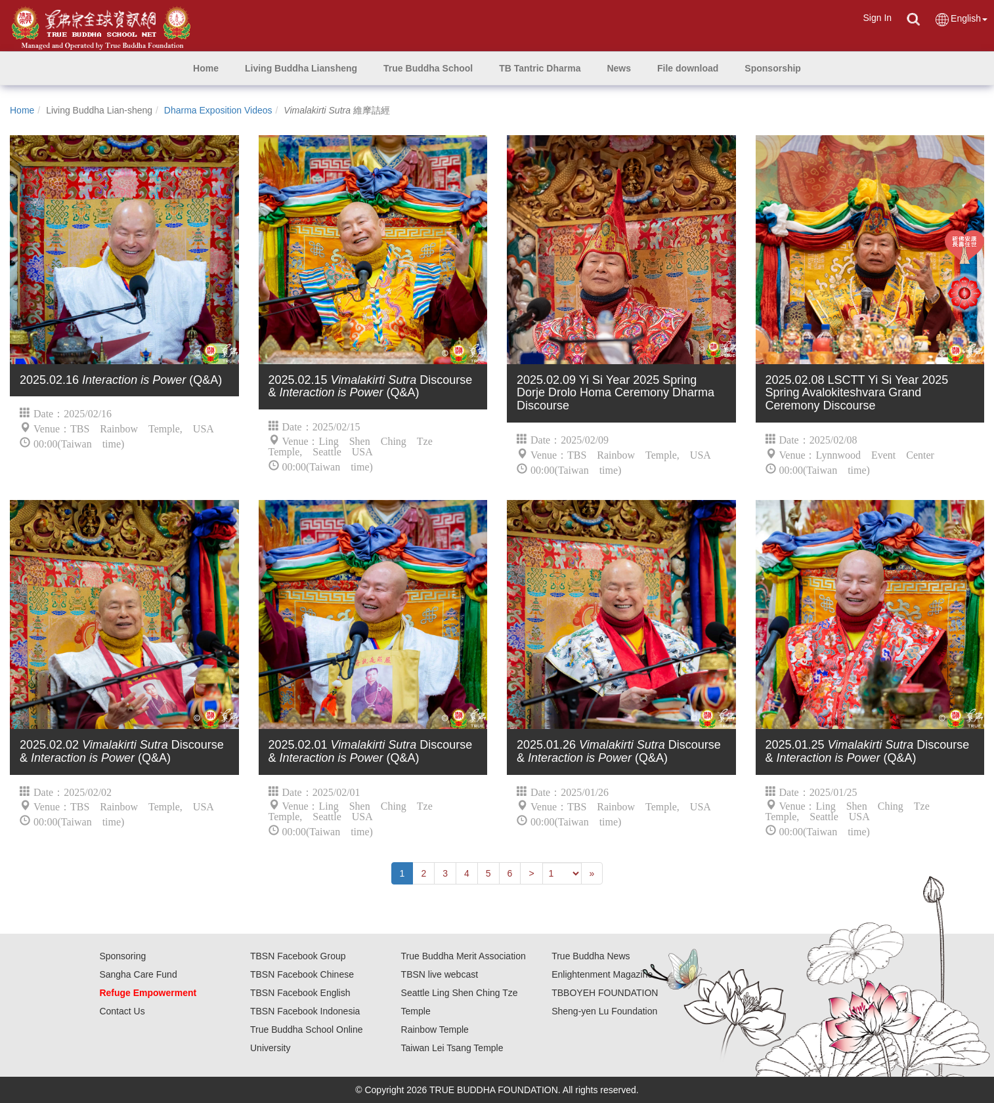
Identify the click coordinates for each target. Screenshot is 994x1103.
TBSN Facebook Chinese (302, 974)
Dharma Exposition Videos (218, 110)
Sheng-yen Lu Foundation (604, 1011)
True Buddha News (590, 956)
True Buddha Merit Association (463, 956)
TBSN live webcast (439, 974)
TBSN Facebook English (300, 993)
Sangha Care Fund (138, 974)
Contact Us (121, 1011)
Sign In (877, 17)
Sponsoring (122, 956)
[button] (301, 68)
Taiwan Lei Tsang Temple (452, 1048)
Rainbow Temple (435, 1029)
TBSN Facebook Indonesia (305, 1011)
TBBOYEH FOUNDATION (604, 993)
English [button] (960, 19)
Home (22, 110)
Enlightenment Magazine (602, 974)
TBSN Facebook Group (298, 956)
